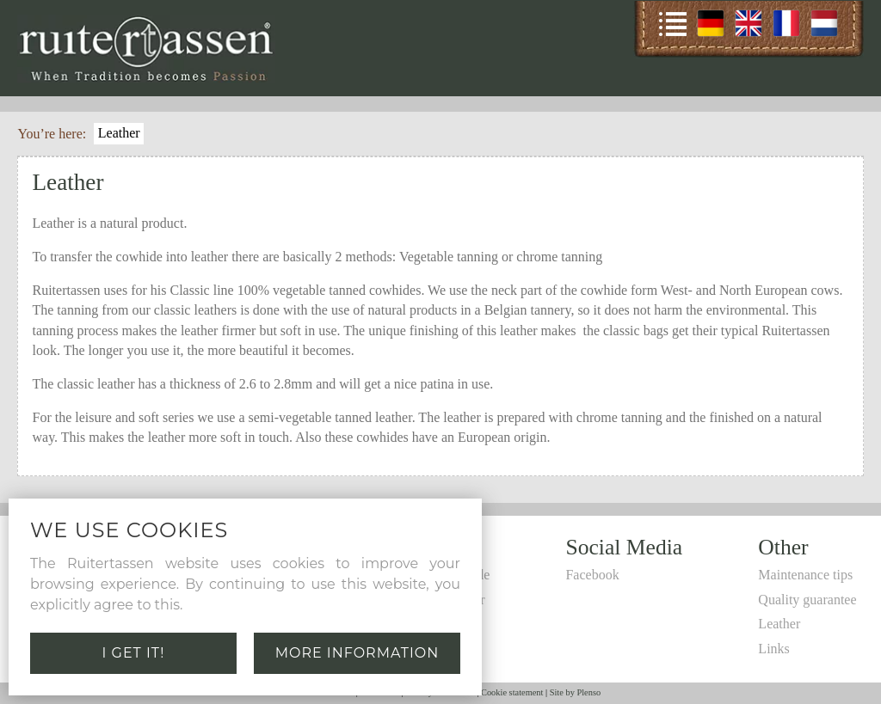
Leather (119, 132)
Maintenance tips (805, 574)
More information (357, 653)
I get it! (133, 653)
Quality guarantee (807, 599)
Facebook (592, 574)
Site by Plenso (575, 692)
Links (773, 648)
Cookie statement (512, 692)
